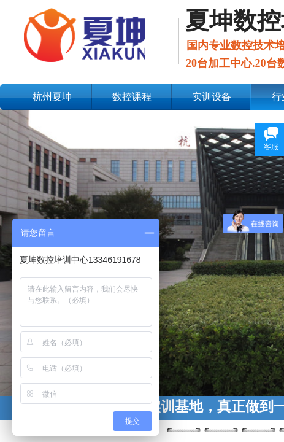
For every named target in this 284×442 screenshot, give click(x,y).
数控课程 (132, 96)
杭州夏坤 (52, 96)
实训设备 (211, 96)
